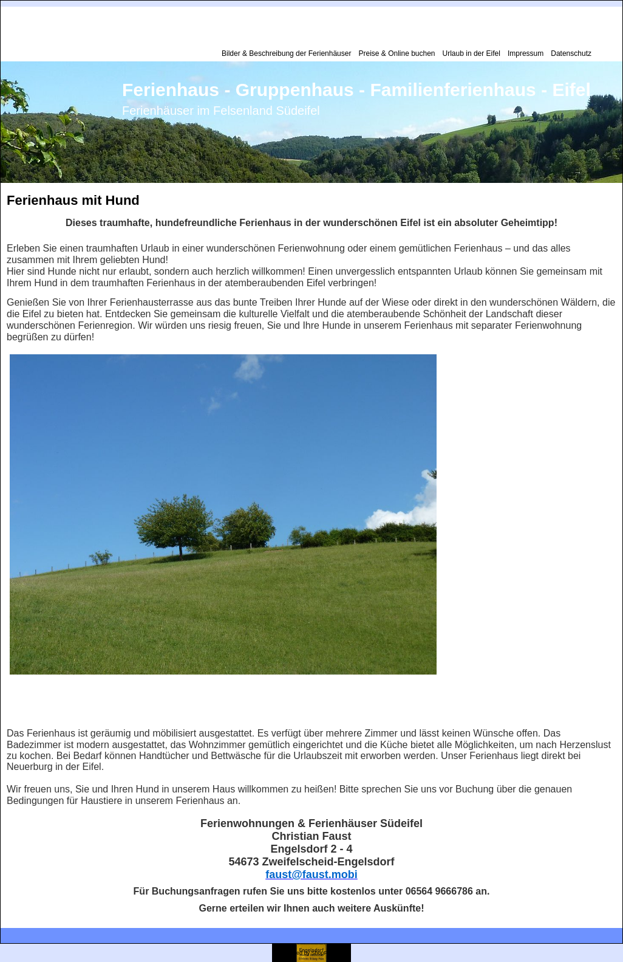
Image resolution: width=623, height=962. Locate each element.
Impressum (525, 53)
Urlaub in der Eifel (471, 53)
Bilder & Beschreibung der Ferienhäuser (286, 53)
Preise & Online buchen (396, 53)
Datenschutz (571, 53)
